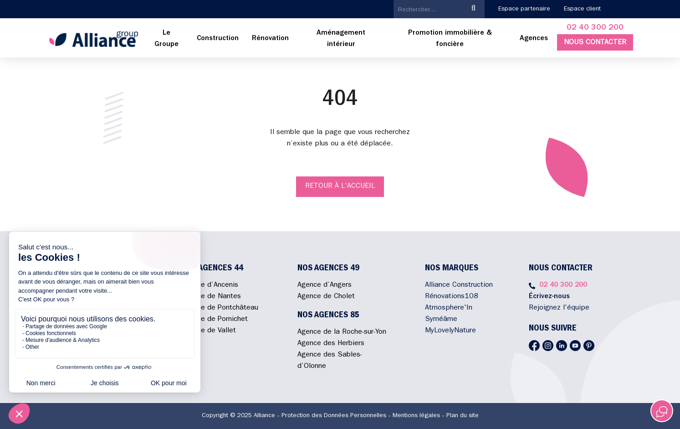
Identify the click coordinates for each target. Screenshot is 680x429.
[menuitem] (166, 39)
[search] (428, 10)
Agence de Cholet (326, 296)
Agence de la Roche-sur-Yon (341, 332)
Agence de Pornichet (214, 319)
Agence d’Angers (324, 285)
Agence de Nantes (211, 296)
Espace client (582, 9)
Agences (534, 38)
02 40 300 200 (595, 28)
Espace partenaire (524, 9)
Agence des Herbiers (330, 343)
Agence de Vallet (208, 331)
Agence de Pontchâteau (219, 308)
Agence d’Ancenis (209, 285)
